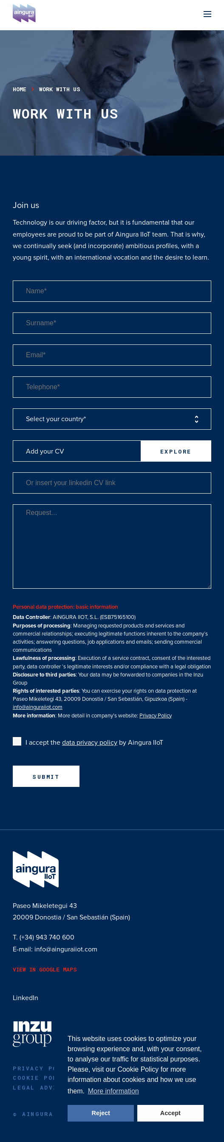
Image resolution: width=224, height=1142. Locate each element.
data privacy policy (89, 742)
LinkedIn (25, 998)
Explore (176, 451)
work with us (59, 89)
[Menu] (207, 15)
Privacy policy (44, 1068)
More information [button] (113, 1091)
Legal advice (39, 1087)
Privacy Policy (155, 715)
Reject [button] (101, 1113)
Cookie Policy (138, 1069)
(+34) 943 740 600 (47, 937)
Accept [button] (170, 1113)
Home (19, 89)
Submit (46, 777)
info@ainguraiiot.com (37, 707)
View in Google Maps (45, 969)
